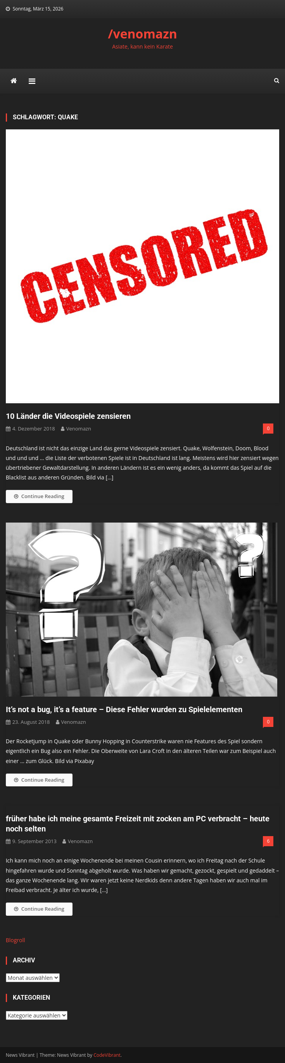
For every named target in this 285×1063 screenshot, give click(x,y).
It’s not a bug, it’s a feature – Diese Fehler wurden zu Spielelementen (124, 709)
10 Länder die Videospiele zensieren (68, 416)
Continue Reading (39, 496)
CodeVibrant (107, 1055)
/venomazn (142, 33)
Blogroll (15, 940)
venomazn (78, 428)
